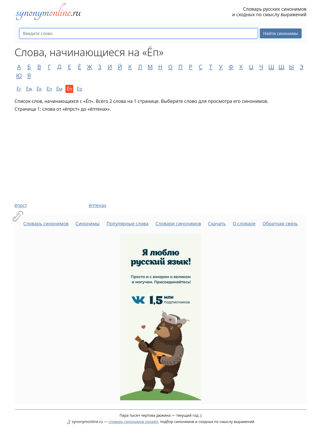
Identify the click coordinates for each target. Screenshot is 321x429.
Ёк (39, 89)
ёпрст (21, 205)
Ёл (49, 89)
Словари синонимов (178, 223)
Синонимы (87, 223)
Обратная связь (280, 223)
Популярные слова (127, 223)
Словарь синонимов (46, 223)
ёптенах (97, 205)
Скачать (217, 223)
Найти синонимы (280, 33)
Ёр (79, 89)
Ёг (19, 89)
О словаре (244, 223)
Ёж (29, 89)
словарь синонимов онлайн (133, 421)
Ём (59, 89)
